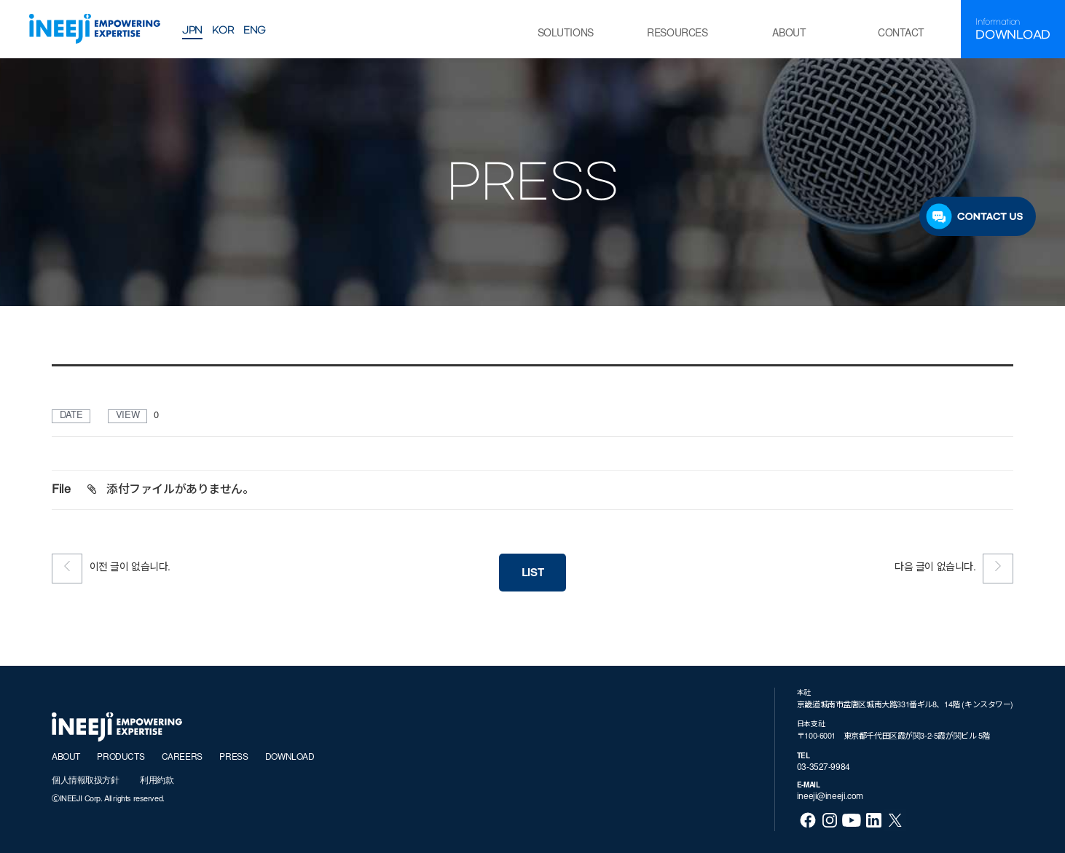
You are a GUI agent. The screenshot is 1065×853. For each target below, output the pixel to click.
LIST (532, 573)
